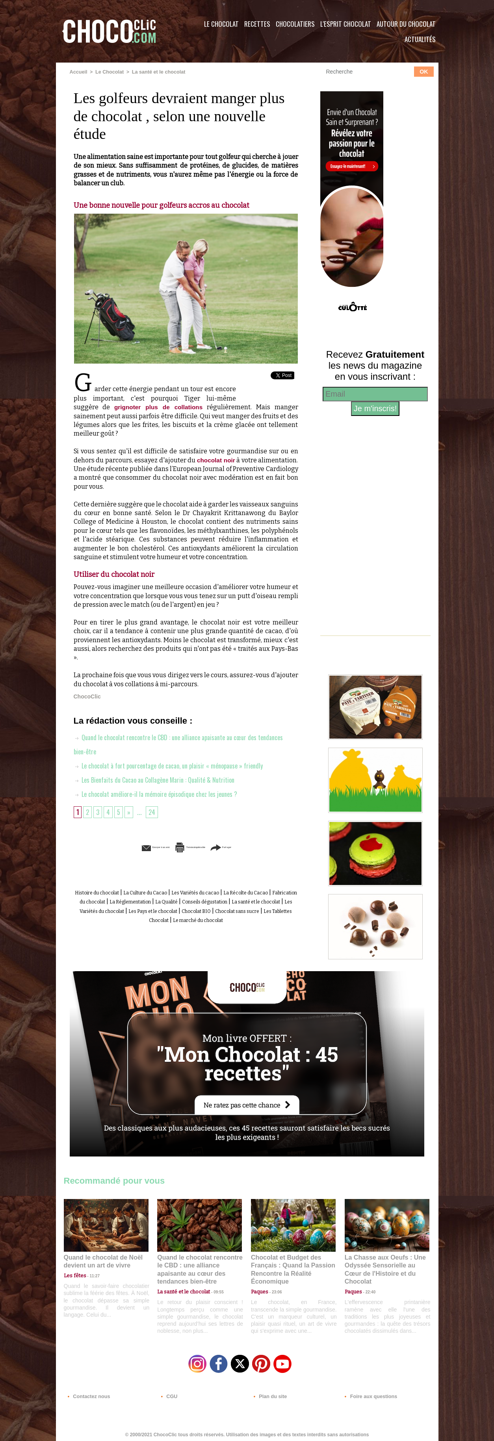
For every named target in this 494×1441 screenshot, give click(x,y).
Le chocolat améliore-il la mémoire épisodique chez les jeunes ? (161, 793)
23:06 (273, 1290)
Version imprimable (198, 846)
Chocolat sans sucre (214, 918)
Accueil (78, 72)
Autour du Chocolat (406, 24)
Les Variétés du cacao (243, 892)
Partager (258, 846)
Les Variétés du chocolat (246, 909)
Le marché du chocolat (201, 927)
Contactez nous (88, 1393)
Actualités (420, 39)
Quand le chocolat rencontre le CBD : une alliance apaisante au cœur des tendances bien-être (199, 1265)
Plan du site (269, 1393)
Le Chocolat (221, 24)
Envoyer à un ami (125, 846)
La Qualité (279, 900)
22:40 (367, 1282)
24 (154, 811)
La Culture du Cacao (178, 892)
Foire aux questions (368, 1393)
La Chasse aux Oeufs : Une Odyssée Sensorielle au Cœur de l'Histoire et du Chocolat (384, 1265)
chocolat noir (216, 459)
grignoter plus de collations (158, 406)
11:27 (90, 1275)
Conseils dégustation (105, 909)
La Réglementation (231, 900)
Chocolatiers (295, 24)
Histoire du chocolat (115, 892)
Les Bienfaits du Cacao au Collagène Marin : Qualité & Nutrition (162, 779)
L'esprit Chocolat (345, 24)
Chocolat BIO (161, 918)
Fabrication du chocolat (164, 900)
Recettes (257, 24)
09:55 (212, 1282)
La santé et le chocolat (155, 72)
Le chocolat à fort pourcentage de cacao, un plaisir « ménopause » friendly (177, 765)
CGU (168, 1393)
